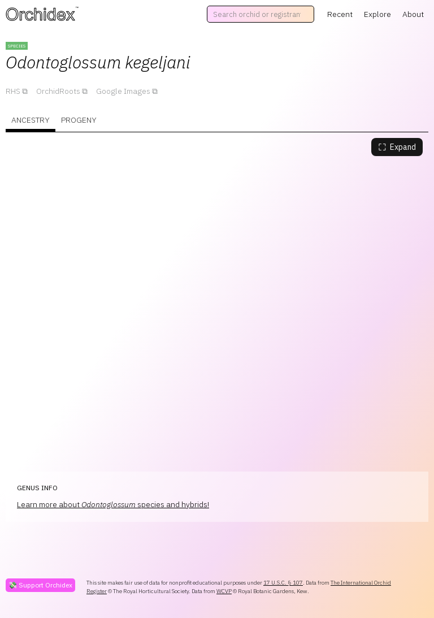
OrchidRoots (58, 91)
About (413, 14)
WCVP (224, 591)
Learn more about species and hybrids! (113, 504)
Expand (397, 147)
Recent (340, 14)
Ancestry (30, 120)
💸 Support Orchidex (40, 585)
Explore (377, 14)
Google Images (123, 91)
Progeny (79, 120)
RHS (13, 91)
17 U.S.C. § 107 (283, 582)
